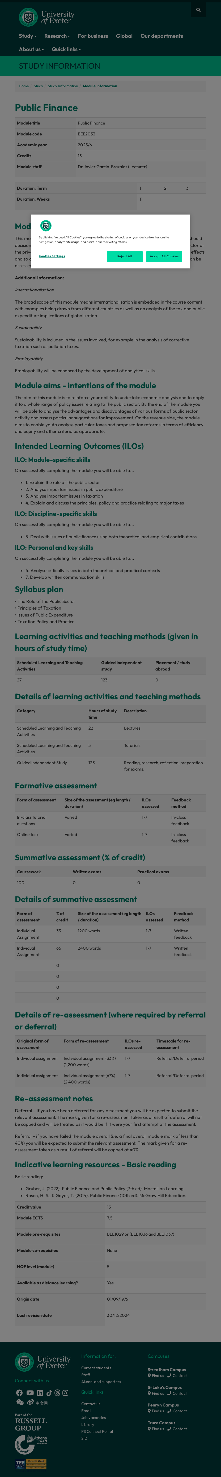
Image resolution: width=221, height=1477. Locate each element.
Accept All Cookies (164, 256)
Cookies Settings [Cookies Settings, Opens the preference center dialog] (52, 256)
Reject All (124, 256)
